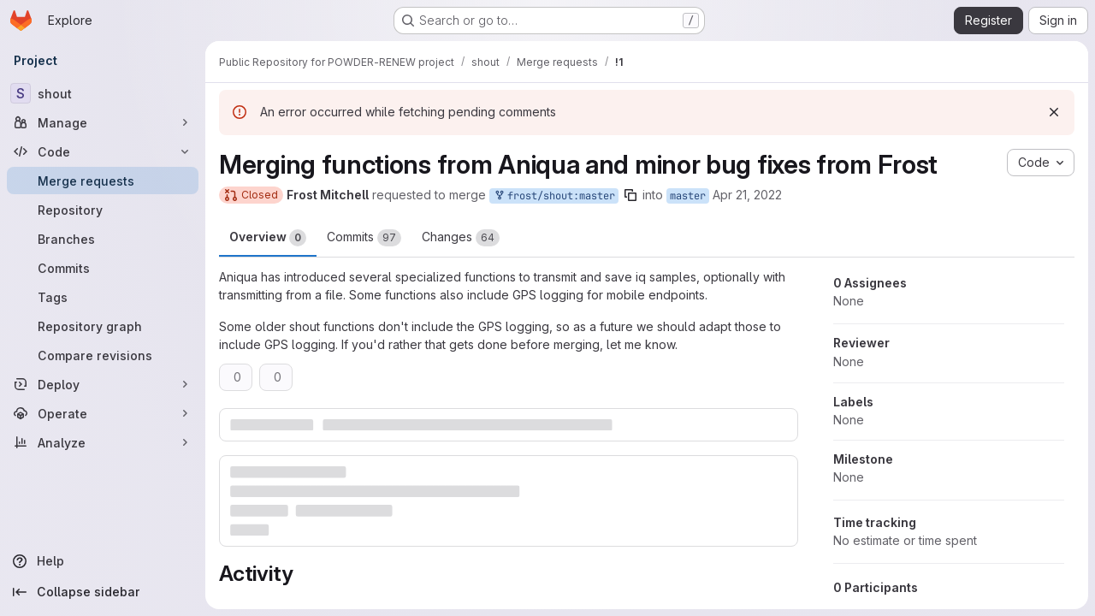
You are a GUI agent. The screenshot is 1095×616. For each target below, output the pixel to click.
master (688, 196)
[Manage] (102, 122)
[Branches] (102, 238)
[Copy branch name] (630, 195)
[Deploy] (102, 384)
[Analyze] (102, 442)
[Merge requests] (102, 180)
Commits (364, 237)
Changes (461, 237)
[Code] (102, 151)
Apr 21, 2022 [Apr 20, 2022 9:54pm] (747, 194)
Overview (267, 237)
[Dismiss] (1054, 112)
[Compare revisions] (102, 355)
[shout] (102, 93)
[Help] (102, 561)
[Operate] (102, 413)
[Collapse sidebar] (102, 592)
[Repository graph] (102, 326)
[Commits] (102, 267)
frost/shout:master (554, 196)
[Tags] (102, 297)
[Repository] (102, 209)
